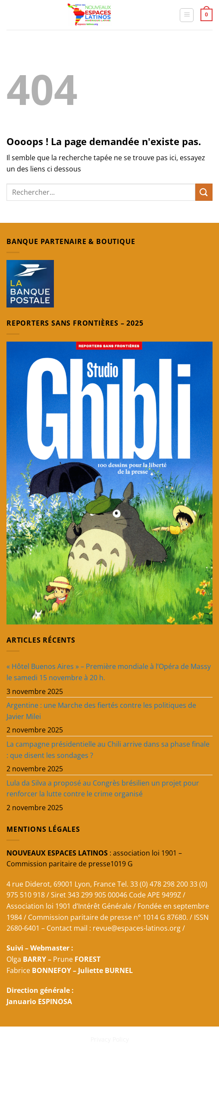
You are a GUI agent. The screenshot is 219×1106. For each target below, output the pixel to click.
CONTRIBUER (115, 1068)
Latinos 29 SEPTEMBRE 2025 (140, 1075)
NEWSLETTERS (92, 1062)
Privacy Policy (110, 1039)
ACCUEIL (33, 1062)
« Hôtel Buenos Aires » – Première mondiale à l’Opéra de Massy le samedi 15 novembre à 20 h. (108, 672)
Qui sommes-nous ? (66, 1075)
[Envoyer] (204, 192)
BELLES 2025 (134, 1062)
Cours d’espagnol (165, 1068)
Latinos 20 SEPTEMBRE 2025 (110, 1081)
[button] (187, 15)
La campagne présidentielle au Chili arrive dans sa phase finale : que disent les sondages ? (108, 749)
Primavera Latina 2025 (59, 1068)
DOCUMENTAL (176, 1062)
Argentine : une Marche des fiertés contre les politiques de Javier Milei (101, 710)
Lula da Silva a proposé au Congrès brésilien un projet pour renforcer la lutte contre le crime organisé (102, 788)
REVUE (58, 1062)
